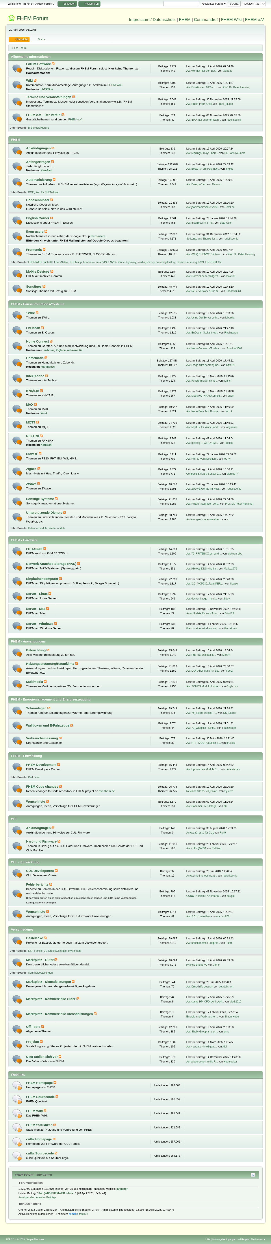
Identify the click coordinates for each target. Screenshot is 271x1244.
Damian (216, 184)
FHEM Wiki (231, 19)
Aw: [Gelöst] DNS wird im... (202, 568)
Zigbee (31, 469)
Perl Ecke (33, 777)
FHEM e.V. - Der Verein (43, 115)
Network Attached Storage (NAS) (51, 564)
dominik (73, 1214)
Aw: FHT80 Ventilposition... (202, 458)
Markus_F (232, 473)
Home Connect (38, 341)
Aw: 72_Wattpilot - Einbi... (201, 727)
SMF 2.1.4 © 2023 (15, 1239)
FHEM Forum (32, 18)
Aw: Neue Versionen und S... (203, 291)
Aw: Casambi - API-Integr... (202, 806)
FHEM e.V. (255, 19)
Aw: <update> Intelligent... (201, 1046)
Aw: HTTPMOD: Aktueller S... (203, 742)
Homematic (35, 358)
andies (229, 168)
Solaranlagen (36, 708)
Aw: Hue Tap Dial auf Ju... (201, 654)
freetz (229, 670)
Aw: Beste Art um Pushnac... (203, 168)
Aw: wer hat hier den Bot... (201, 70)
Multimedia (35, 682)
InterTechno (35, 376)
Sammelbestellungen (40, 972)
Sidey (226, 598)
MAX (30, 404)
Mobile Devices (38, 271)
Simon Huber (232, 1016)
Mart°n (226, 654)
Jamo (216, 964)
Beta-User (226, 222)
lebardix (230, 317)
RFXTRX (33, 436)
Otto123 (227, 70)
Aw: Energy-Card (196, 184)
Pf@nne (61, 350)
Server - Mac (36, 609)
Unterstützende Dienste (44, 512)
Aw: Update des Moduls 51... (203, 769)
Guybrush (232, 686)
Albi (224, 1046)
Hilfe (207, 1239)
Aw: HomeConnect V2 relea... (203, 348)
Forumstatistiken (29, 1182)
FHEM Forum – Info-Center (33, 1174)
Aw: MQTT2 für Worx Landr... (203, 427)
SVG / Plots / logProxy (123, 262)
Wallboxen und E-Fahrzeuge (48, 725)
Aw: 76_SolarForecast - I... (202, 712)
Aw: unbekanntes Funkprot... (203, 942)
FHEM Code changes (42, 786)
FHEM (185, 19)
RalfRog (216, 848)
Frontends (34, 249)
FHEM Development (42, 764)
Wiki (30, 80)
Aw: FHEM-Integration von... (202, 503)
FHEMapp (76, 262)
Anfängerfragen (38, 162)
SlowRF (32, 454)
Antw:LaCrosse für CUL (200, 832)
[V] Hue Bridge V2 (197, 964)
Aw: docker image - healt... (202, 598)
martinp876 (48, 366)
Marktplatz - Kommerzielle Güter (51, 999)
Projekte (33, 1042)
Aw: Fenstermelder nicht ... (202, 380)
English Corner (38, 218)
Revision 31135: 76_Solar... (202, 791)
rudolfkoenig (234, 119)
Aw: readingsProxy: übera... (202, 153)
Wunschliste (36, 801)
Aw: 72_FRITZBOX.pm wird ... (204, 553)
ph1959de (47, 89)
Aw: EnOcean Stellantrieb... (202, 332)
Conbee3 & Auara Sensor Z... (203, 473)
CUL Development (40, 871)
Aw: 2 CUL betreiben (198, 916)
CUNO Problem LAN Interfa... (203, 895)
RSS (201, 262)
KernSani (46, 170)
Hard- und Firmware (42, 841)
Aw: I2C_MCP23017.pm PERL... (205, 583)
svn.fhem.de (107, 791)
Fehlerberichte (37, 884)
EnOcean (33, 328)
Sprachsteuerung (187, 262)
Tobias (229, 442)
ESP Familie (35, 950)
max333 (231, 276)
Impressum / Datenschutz (152, 19)
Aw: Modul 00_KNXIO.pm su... (204, 395)
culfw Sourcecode (40, 1153)
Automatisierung (39, 180)
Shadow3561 (233, 291)
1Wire (31, 313)
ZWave (31, 484)
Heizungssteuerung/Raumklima (50, 663)
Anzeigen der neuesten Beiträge (37, 1197)
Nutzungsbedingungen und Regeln (230, 1239)
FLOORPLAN (213, 262)
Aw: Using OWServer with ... (203, 317)
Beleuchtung (36, 650)
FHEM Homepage (40, 1083)
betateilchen (233, 769)
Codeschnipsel (38, 200)
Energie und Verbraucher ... (202, 1016)
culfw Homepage (39, 1139)
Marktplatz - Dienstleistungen (49, 982)
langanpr (122, 1188)
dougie (231, 895)
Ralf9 (223, 832)
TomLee (230, 207)
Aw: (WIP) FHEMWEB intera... (204, 254)
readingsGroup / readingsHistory (156, 262)
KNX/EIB (33, 391)
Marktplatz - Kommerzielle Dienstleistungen (60, 1014)
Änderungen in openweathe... (203, 519)
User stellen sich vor (42, 1057)
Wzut (44, 413)
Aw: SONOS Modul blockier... (203, 686)
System (228, 791)
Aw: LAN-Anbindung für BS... (203, 670)
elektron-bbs (235, 553)
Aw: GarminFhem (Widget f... (203, 276)
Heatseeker (230, 1061)
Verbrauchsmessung (42, 738)
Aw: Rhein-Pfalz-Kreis (199, 103)
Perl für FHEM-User (47, 192)
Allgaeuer (231, 427)
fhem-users (35, 231)
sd (227, 519)
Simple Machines (35, 1239)
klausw (234, 583)
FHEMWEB (35, 262)
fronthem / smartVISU (96, 262)
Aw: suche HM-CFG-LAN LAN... (205, 1001)
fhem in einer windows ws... (202, 628)
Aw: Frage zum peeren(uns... (203, 365)
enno (227, 1031)
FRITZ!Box (34, 549)
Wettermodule (57, 528)
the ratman (230, 628)
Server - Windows (40, 624)
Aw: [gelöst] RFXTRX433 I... (202, 442)
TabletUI (48, 262)
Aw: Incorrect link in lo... (200, 222)
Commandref (206, 19)
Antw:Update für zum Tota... (202, 613)
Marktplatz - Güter (40, 960)
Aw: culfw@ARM (196, 848)
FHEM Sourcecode (41, 1097)
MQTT (31, 422)
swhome (49, 350)
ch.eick (230, 742)
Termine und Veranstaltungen (49, 97)
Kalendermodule (37, 528)
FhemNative (61, 262)
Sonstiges (34, 286)
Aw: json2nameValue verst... (203, 207)
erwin (231, 395)
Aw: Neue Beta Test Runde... (203, 411)
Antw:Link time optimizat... (201, 875)
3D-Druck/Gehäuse (55, 950)
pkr (225, 806)
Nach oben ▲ (258, 1239)
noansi (227, 380)
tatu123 (83, 1214)
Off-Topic (33, 1027)
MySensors (74, 950)
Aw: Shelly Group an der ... (202, 1031)
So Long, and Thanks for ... (202, 238)
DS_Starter (229, 712)
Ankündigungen (39, 148)
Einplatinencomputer (42, 579)
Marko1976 (230, 568)
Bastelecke (35, 938)
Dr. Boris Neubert (235, 153)
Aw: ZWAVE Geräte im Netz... (203, 488)
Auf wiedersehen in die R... (202, 1061)
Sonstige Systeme (40, 499)
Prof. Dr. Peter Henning (236, 87)
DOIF (31, 192)
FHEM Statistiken (40, 1125)
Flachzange (231, 332)
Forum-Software (39, 64)
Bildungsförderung (39, 127)
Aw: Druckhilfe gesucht (199, 986)
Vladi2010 (235, 1001)
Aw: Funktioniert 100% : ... (201, 87)
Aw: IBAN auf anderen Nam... (203, 119)
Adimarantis (74, 350)
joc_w (227, 458)
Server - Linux (37, 594)
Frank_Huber (225, 103)
